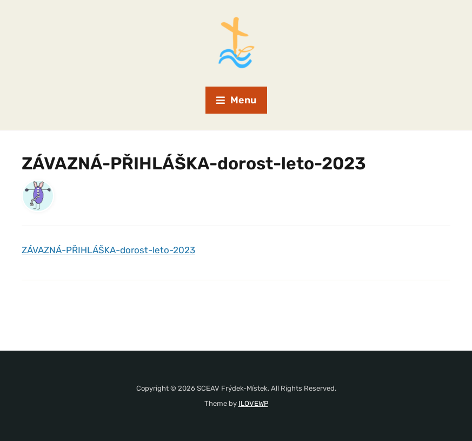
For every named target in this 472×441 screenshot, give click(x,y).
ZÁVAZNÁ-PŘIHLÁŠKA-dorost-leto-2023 (108, 250)
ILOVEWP (253, 403)
